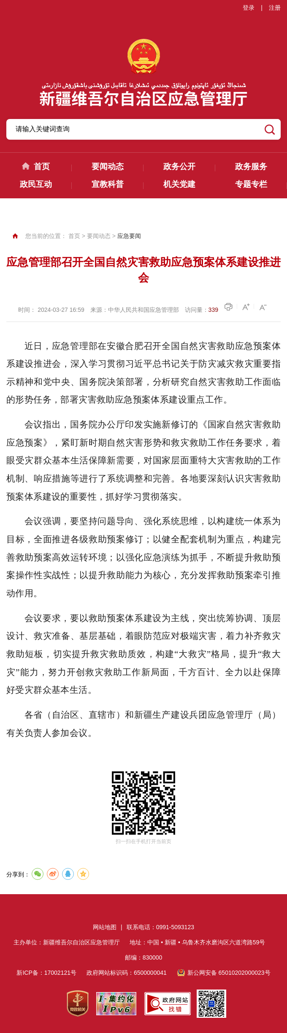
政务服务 (251, 166)
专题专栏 (251, 184)
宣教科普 (108, 184)
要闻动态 (108, 166)
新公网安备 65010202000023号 (229, 972)
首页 (42, 166)
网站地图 (104, 927)
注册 (275, 7)
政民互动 (36, 184)
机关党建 (179, 184)
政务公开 (179, 166)
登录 (249, 7)
